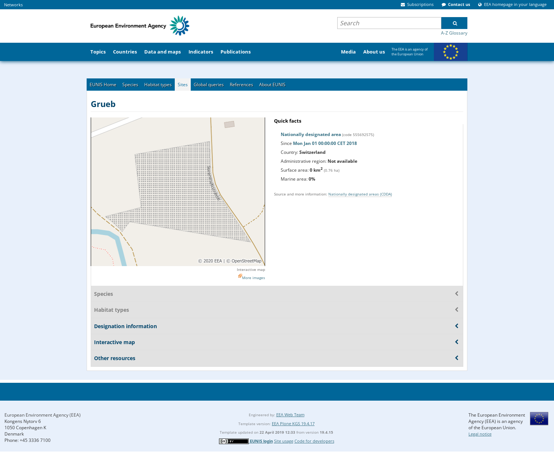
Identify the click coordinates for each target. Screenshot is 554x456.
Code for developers (314, 441)
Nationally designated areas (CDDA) (360, 194)
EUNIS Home (103, 84)
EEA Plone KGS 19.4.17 (293, 423)
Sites (183, 84)
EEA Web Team (290, 414)
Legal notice (480, 434)
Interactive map (251, 269)
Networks (13, 4)
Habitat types (158, 84)
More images (253, 277)
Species (130, 84)
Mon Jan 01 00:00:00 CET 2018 (325, 143)
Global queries (209, 84)
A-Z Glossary (454, 33)
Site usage (283, 441)
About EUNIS (272, 84)
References (241, 84)
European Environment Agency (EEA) (42, 415)
